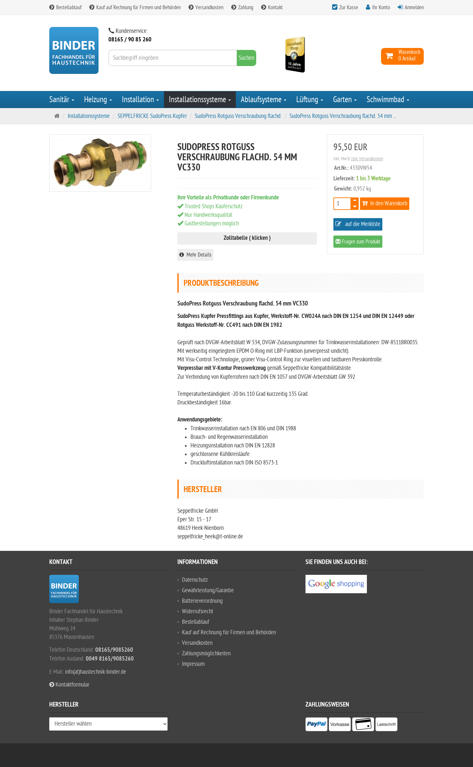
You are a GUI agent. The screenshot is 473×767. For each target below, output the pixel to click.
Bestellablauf (65, 8)
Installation (140, 99)
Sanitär (61, 99)
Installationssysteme (200, 99)
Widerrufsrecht (197, 611)
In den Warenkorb (384, 203)
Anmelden (414, 8)
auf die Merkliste (357, 224)
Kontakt (272, 8)
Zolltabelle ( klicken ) (247, 238)
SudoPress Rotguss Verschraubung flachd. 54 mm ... (342, 116)
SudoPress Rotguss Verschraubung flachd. (238, 116)
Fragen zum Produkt (357, 242)
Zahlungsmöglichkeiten (206, 653)
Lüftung (309, 99)
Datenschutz (195, 579)
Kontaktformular (69, 684)
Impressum (193, 664)
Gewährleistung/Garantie (208, 590)
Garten (345, 99)
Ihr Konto (381, 8)
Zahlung (242, 8)
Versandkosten (206, 8)
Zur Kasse (348, 8)
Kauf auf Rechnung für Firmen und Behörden (135, 8)
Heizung (98, 99)
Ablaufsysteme (263, 99)
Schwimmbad (388, 99)
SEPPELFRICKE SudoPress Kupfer (152, 116)
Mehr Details (195, 255)
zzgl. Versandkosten (367, 159)
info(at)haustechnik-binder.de (95, 671)
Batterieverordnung (202, 601)
